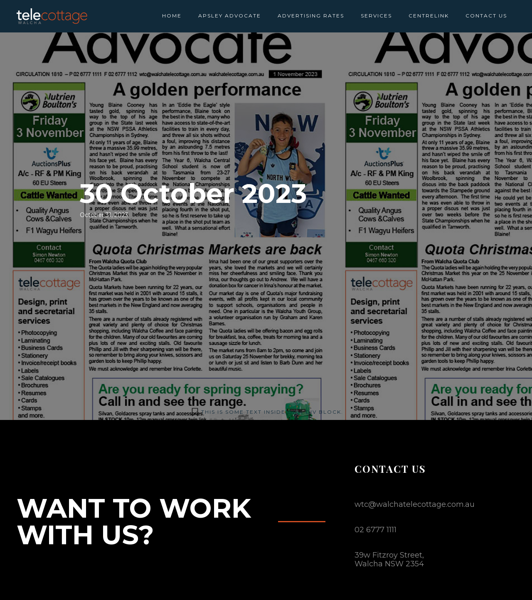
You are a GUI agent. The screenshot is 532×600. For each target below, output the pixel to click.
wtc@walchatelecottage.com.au (415, 504)
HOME (172, 15)
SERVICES (376, 15)
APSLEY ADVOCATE (229, 15)
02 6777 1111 (376, 529)
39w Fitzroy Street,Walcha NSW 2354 (389, 559)
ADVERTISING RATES (311, 15)
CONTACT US (486, 15)
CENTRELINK (429, 15)
